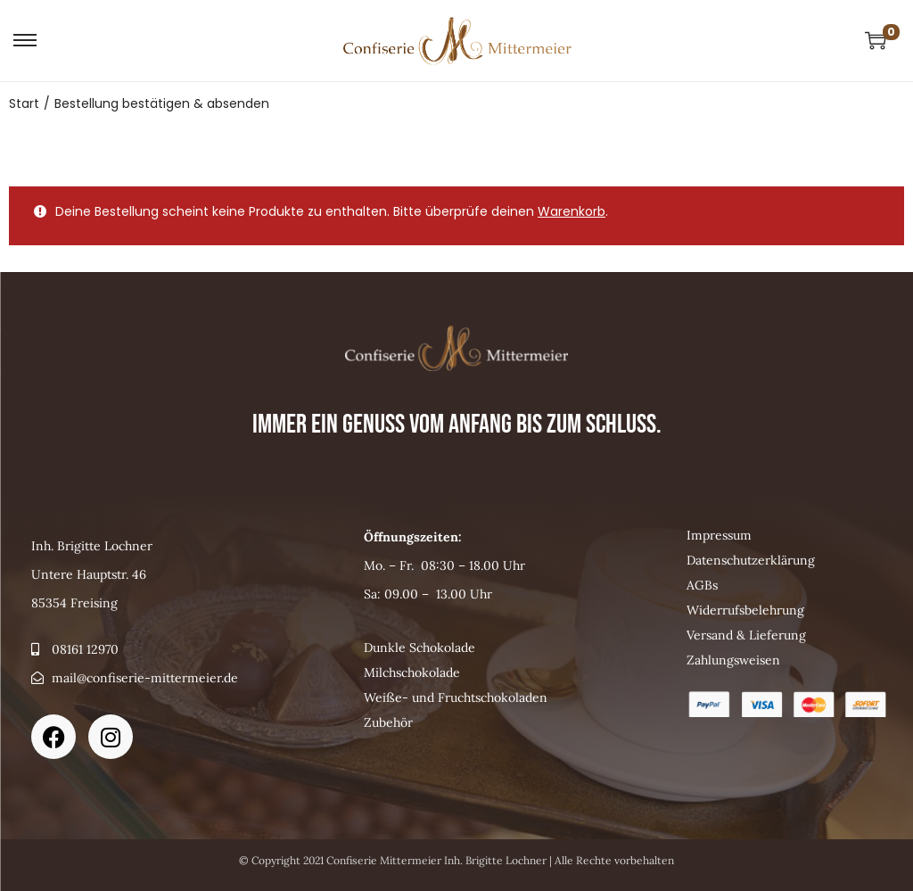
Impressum (719, 535)
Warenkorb (571, 211)
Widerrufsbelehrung (745, 610)
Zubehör (388, 722)
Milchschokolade (412, 672)
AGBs (702, 585)
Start (24, 103)
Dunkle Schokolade (419, 647)
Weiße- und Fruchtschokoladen (455, 697)
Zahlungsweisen (733, 660)
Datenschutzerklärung (751, 560)
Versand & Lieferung (746, 635)
